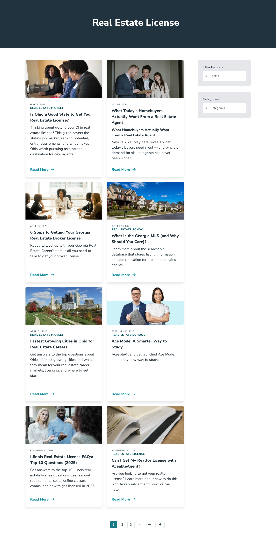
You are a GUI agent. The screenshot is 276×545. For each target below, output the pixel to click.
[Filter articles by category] (224, 108)
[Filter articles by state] (224, 76)
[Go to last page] (150, 524)
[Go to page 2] (160, 524)
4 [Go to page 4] (140, 524)
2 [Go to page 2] (122, 524)
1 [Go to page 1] (114, 524)
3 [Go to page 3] (131, 524)
